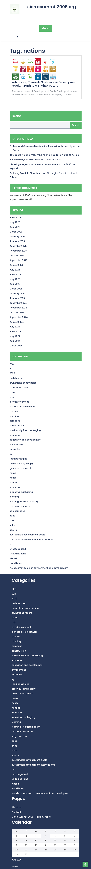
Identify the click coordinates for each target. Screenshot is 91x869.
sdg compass (17, 511)
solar (12, 525)
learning (14, 496)
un (11, 544)
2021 (12, 368)
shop (12, 520)
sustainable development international (31, 539)
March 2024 (16, 345)
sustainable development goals (27, 534)
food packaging (18, 458)
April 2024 (15, 340)
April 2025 (15, 284)
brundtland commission (23, 382)
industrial (15, 487)
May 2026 (15, 222)
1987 (12, 363)
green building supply (21, 463)
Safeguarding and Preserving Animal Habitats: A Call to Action (44, 154)
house (13, 477)
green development (20, 468)
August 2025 (17, 265)
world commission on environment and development (39, 567)
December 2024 (18, 303)
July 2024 (15, 326)
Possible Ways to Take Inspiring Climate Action (35, 159)
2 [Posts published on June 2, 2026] (26, 835)
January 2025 (17, 298)
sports (13, 530)
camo (13, 392)
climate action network (22, 406)
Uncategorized (18, 548)
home (13, 473)
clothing (14, 416)
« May (15, 866)
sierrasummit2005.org (51, 7)
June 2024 (15, 331)
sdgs (12, 515)
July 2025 (15, 269)
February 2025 (17, 293)
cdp (12, 397)
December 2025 (18, 246)
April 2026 (15, 227)
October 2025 (17, 255)
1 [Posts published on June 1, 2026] (16, 835)
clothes (14, 411)
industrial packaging (21, 492)
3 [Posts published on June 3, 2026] (36, 835)
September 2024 (19, 317)
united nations (18, 553)
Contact (16, 812)
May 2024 (15, 336)
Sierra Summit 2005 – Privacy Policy (31, 816)
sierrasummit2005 (20, 195)
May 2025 (15, 279)
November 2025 (18, 250)
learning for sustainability (24, 501)
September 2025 (19, 260)
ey (11, 454)
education (15, 435)
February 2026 (17, 236)
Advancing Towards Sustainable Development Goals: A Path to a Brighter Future (44, 84)
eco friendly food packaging (25, 430)
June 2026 (15, 217)
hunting (14, 482)
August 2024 (17, 322)
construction (17, 425)
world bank (16, 563)
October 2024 (17, 312)
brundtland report (20, 387)
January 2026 (17, 241)
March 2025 (16, 288)
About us (17, 807)
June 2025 (15, 274)
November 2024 (18, 307)
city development (19, 401)
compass (15, 420)
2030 (12, 373)
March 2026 (16, 231)
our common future (20, 506)
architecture (16, 378)
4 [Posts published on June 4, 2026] (45, 835)
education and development (25, 439)
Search (17, 116)
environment (17, 444)
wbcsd (13, 558)
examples (15, 449)
